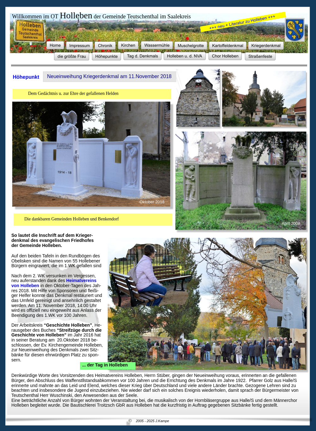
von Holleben (25, 285)
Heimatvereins (82, 280)
